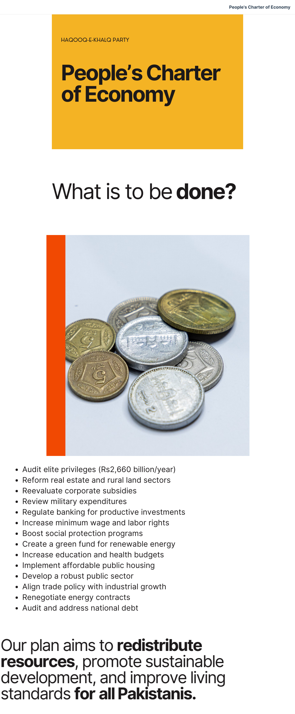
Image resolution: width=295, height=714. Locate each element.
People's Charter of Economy (259, 7)
